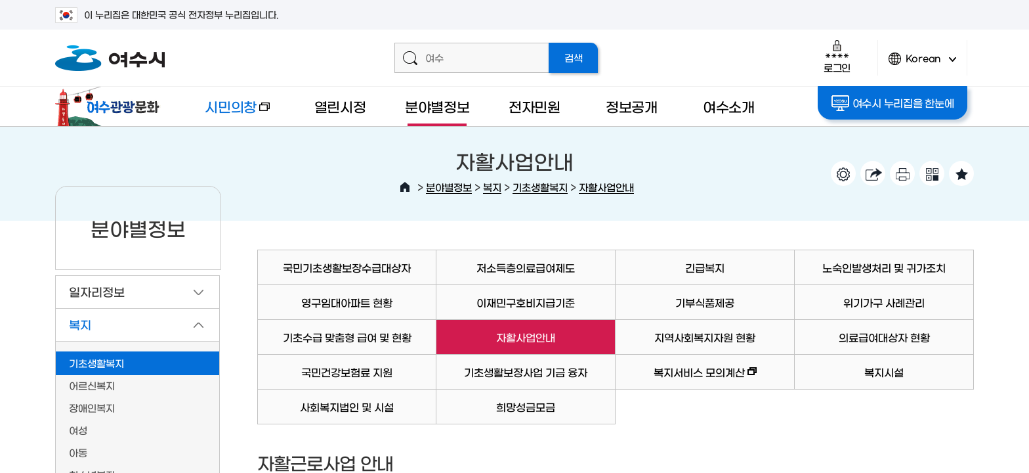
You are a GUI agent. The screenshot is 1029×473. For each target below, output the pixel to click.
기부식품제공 (704, 302)
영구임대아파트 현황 (346, 302)
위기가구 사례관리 (884, 302)
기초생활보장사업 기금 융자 (525, 372)
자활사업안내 (606, 187)
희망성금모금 (525, 406)
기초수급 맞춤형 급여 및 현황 (347, 337)
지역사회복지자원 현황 (704, 337)
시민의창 (226, 112)
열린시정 (340, 106)
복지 (492, 187)
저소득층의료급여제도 (525, 267)
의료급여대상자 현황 (884, 337)
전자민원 (534, 106)
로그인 (837, 56)
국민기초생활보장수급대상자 (347, 267)
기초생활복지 (540, 187)
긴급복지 (704, 267)
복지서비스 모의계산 (686, 378)
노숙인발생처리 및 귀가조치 (884, 267)
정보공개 (632, 106)
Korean (923, 64)
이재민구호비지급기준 (525, 302)
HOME (405, 187)
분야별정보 (437, 106)
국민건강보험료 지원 (346, 372)
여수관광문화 (111, 106)
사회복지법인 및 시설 (347, 406)
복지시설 (884, 372)
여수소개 (729, 106)
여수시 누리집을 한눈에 (892, 103)
